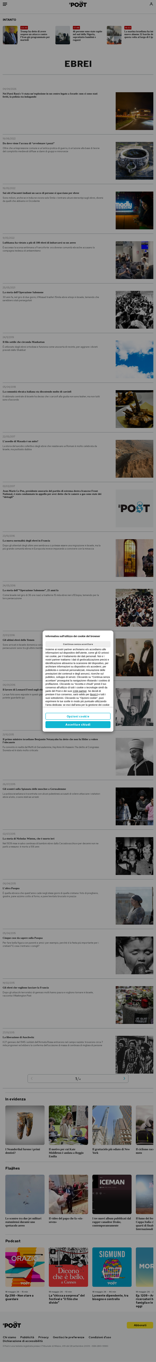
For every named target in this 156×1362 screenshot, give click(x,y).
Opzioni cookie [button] (78, 716)
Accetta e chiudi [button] (78, 724)
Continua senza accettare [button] (78, 644)
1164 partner (80, 691)
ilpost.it (94, 694)
